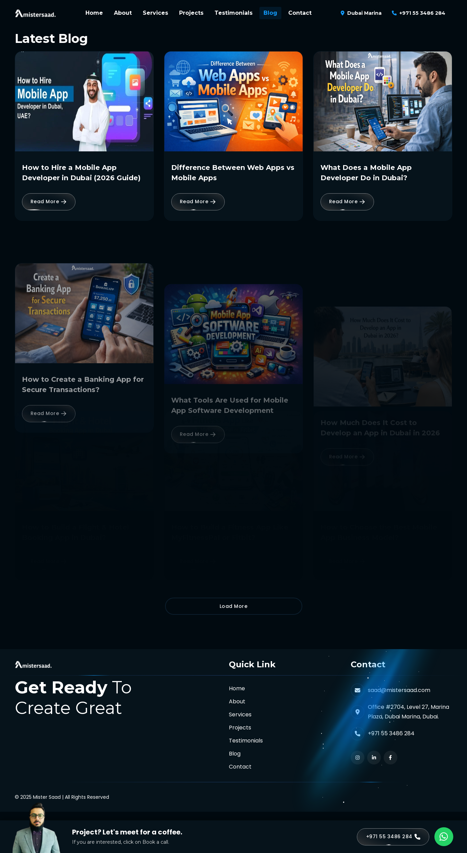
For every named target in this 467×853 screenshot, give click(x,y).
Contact (300, 13)
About (123, 13)
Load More (234, 606)
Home (94, 13)
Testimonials (233, 13)
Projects (191, 13)
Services (155, 13)
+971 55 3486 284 (422, 13)
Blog (270, 13)
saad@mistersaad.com (399, 690)
